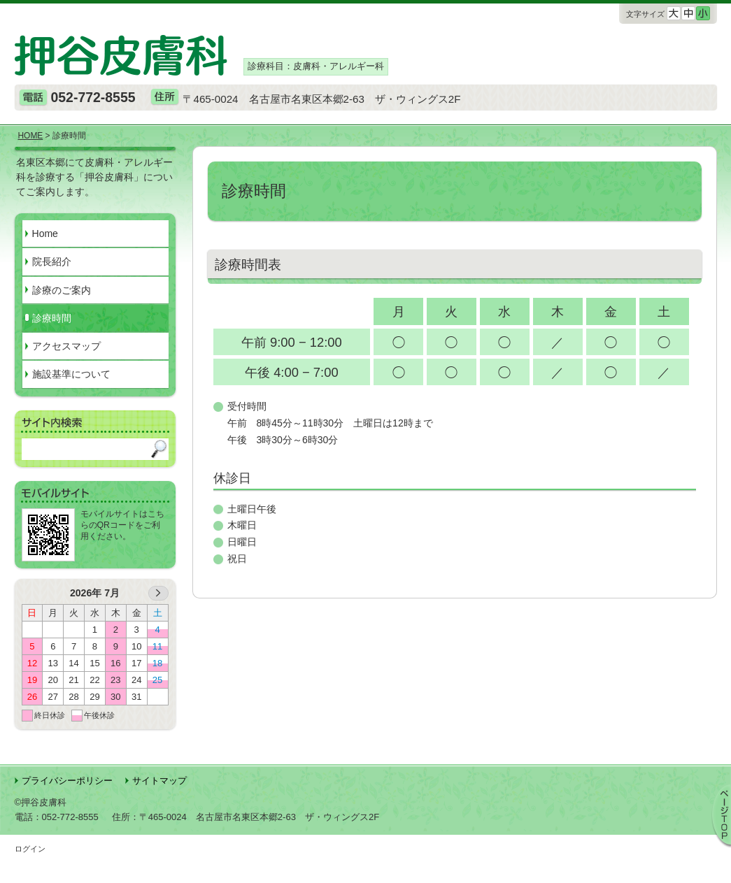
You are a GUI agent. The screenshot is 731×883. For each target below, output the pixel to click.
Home (45, 233)
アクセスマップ (66, 346)
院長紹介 (51, 261)
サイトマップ (159, 780)
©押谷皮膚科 (41, 802)
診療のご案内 (61, 290)
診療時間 (51, 318)
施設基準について (71, 374)
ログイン (30, 849)
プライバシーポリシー (67, 780)
